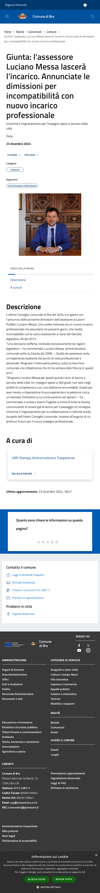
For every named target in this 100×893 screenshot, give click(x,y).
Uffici (5, 679)
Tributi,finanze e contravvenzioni (21, 732)
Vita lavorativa (59, 679)
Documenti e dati (12, 699)
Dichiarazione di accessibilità (19, 841)
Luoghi (55, 754)
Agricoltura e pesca (13, 751)
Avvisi (54, 732)
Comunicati (35, 31)
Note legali (8, 836)
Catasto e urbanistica (63, 694)
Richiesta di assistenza (64, 788)
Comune (51, 31)
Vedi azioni (32, 155)
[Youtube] (79, 650)
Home (7, 31)
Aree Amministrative (14, 674)
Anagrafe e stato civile (64, 670)
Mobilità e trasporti (62, 704)
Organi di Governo (13, 670)
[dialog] (50, 872)
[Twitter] (88, 646)
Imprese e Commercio (64, 684)
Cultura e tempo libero (64, 674)
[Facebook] (79, 646)
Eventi (54, 750)
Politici (6, 689)
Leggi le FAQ (58, 783)
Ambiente (8, 737)
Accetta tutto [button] (36, 879)
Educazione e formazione (17, 722)
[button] (50, 887)
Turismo (55, 699)
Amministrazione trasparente (20, 826)
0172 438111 (22, 788)
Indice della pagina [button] (22, 268)
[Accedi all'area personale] (85, 5)
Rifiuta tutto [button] (64, 879)
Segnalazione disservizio (65, 778)
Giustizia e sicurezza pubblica (19, 727)
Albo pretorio (10, 831)
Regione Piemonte (16, 5)
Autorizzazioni (10, 746)
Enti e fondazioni (12, 684)
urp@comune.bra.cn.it (23, 802)
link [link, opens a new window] (83, 872)
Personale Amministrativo (18, 694)
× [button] (96, 855)
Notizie (55, 722)
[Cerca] (93, 17)
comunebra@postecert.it (23, 807)
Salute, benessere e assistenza (20, 742)
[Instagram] (88, 650)
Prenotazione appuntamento (68, 773)
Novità (20, 31)
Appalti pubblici (60, 689)
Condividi (14, 155)
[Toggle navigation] (7, 16)
